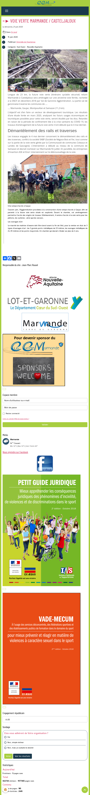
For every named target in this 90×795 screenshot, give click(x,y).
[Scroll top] (85, 790)
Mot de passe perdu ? (22, 419)
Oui (8, 737)
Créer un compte (8, 419)
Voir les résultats (22, 756)
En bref (14, 32)
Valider (45, 424)
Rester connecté (12, 413)
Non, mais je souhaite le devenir (20, 748)
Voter (8, 756)
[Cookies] (5, 790)
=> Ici (7, 719)
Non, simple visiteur (15, 742)
